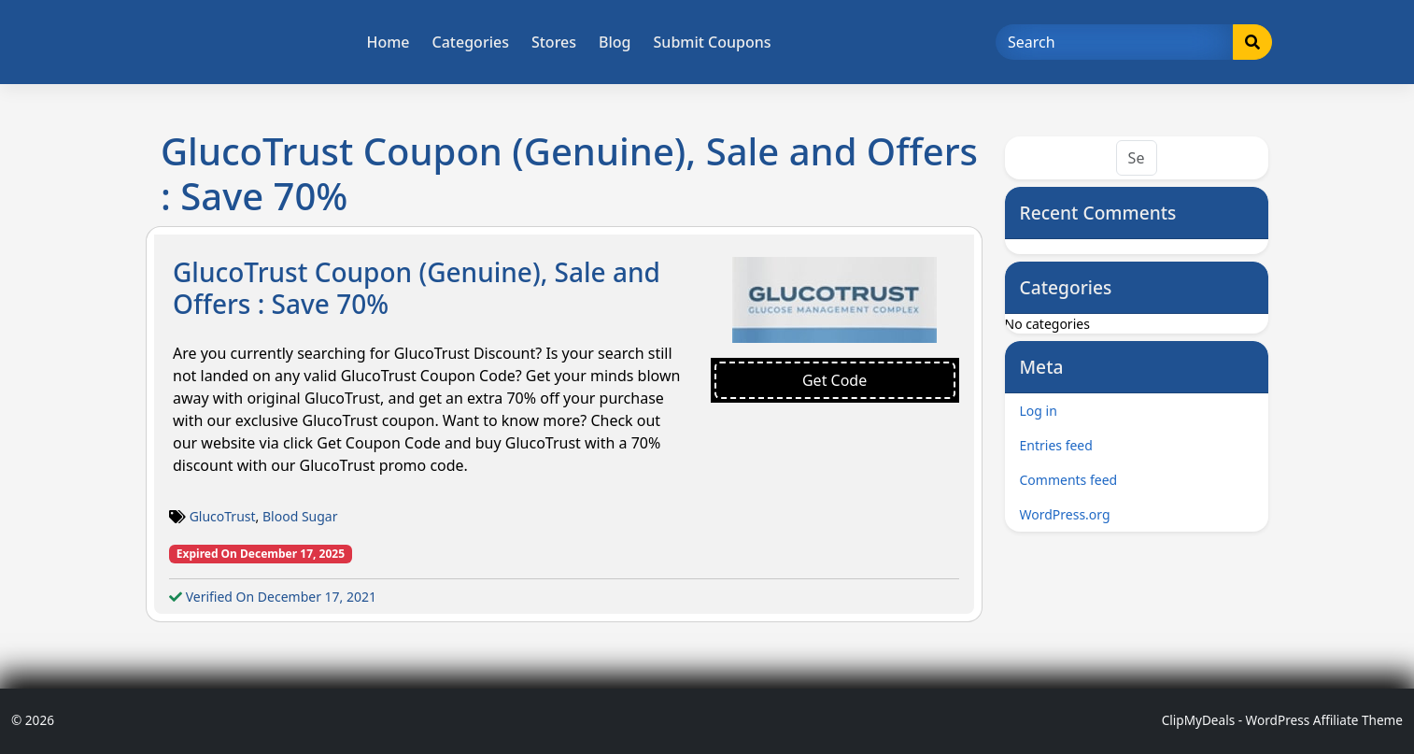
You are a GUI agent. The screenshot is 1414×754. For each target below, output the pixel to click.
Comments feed (1069, 480)
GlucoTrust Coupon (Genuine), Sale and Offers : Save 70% (416, 287)
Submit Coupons (712, 42)
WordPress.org (1065, 514)
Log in (1038, 411)
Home (387, 42)
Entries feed (1056, 445)
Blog (614, 42)
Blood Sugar (300, 516)
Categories (470, 42)
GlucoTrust (223, 516)
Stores (553, 42)
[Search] (1115, 42)
